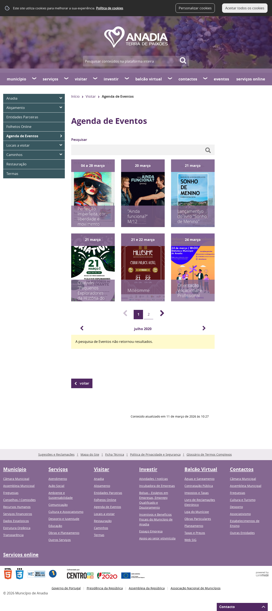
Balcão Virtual (148, 79)
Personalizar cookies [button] (195, 8)
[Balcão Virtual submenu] (170, 79)
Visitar (81, 79)
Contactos (187, 79)
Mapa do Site (90, 454)
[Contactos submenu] (205, 79)
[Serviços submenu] (66, 79)
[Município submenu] (34, 79)
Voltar (84, 383)
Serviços (50, 79)
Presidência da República (105, 588)
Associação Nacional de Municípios (196, 588)
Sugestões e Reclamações (56, 454)
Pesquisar (79, 139)
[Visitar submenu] (95, 79)
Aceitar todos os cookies (244, 8)
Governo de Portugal (66, 588)
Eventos (221, 79)
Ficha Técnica (114, 454)
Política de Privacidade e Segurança (155, 454)
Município (16, 79)
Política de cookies (109, 8)
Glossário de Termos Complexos (209, 454)
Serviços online (250, 79)
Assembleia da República (147, 588)
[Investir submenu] (127, 79)
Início (75, 96)
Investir (111, 79)
